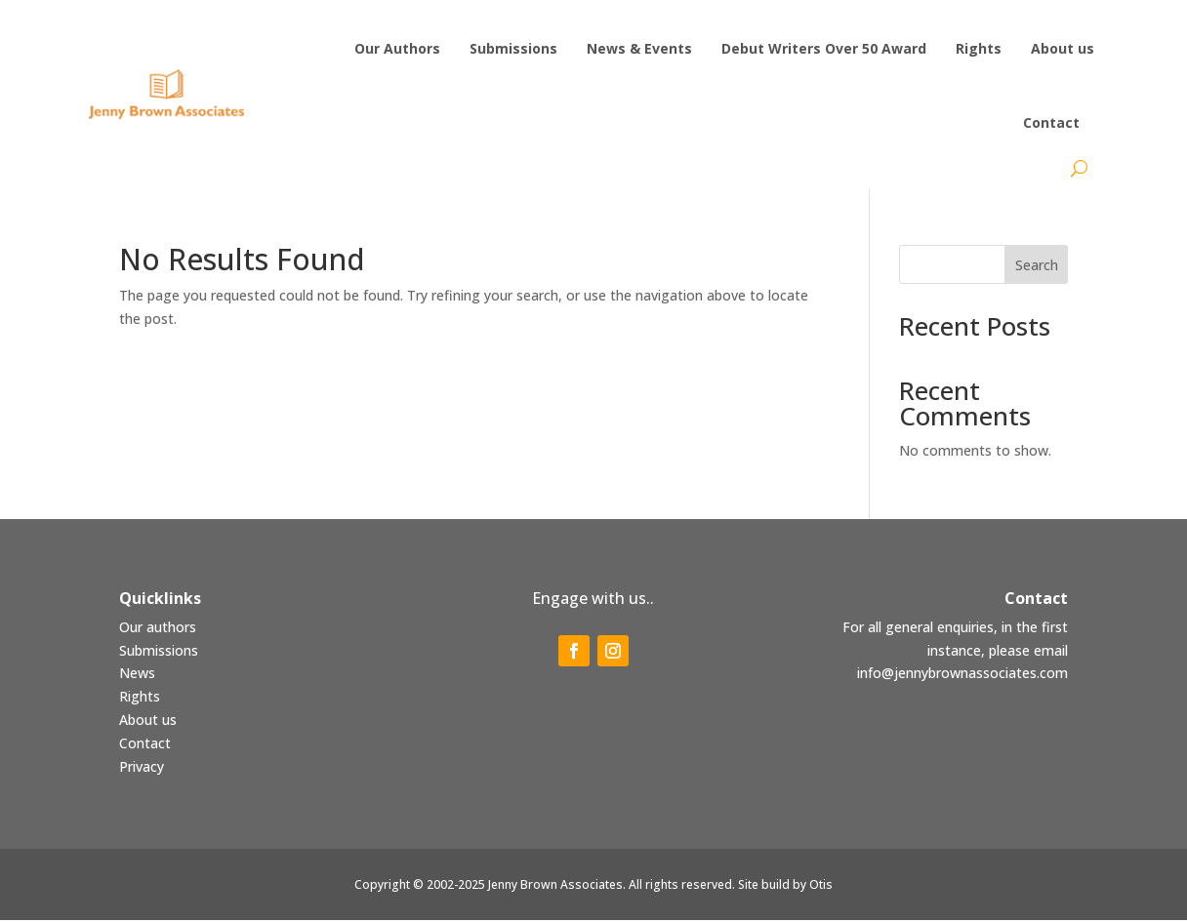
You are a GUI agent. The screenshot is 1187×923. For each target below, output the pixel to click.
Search (1036, 268)
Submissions (158, 653)
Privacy (141, 769)
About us (148, 722)
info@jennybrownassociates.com (962, 675)
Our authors (157, 630)
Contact (145, 746)
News (137, 675)
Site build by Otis (785, 887)
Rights (139, 699)
